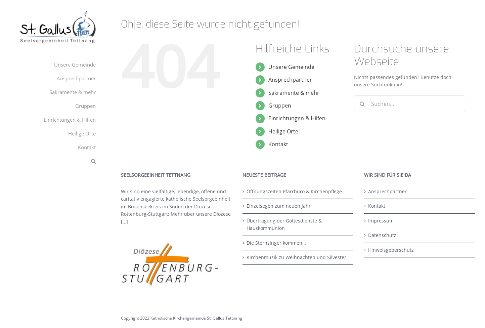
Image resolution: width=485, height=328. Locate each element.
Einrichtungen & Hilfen (296, 118)
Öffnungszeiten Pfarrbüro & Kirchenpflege (294, 191)
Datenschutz (382, 235)
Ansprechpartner (290, 79)
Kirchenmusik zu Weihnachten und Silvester (296, 257)
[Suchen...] (409, 103)
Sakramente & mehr (293, 92)
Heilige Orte (283, 131)
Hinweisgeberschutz (391, 250)
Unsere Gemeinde (291, 67)
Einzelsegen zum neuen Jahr (279, 206)
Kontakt (278, 144)
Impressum (381, 220)
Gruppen (279, 105)
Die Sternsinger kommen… (276, 243)
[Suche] (362, 103)
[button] (55, 161)
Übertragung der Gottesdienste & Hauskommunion (284, 224)
